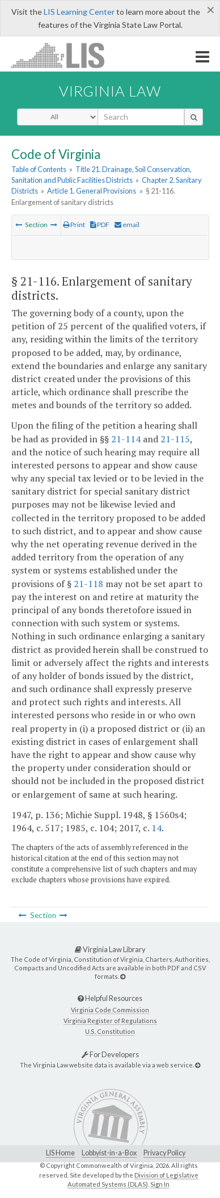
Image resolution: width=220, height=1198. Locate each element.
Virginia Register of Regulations (110, 1020)
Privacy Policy (164, 1153)
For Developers (110, 1054)
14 (156, 828)
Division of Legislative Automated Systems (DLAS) (132, 1179)
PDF (99, 224)
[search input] (141, 116)
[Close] (210, 9)
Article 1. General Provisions (91, 190)
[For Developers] (197, 1065)
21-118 (88, 583)
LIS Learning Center (79, 11)
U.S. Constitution (110, 1031)
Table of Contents (38, 169)
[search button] (193, 116)
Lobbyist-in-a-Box (109, 1153)
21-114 (126, 439)
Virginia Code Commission (110, 1009)
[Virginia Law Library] (122, 976)
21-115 (175, 439)
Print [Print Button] (74, 224)
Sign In (160, 1184)
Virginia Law (110, 90)
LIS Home (60, 1153)
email (127, 224)
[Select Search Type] (57, 116)
